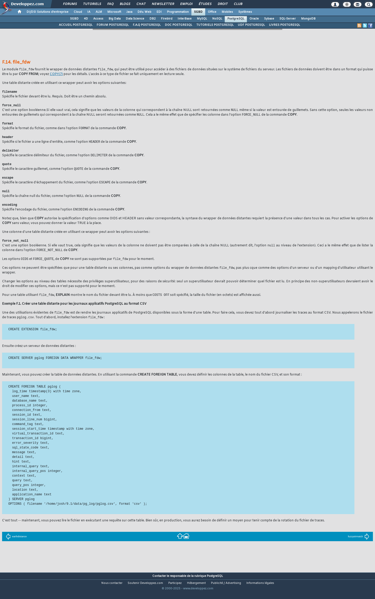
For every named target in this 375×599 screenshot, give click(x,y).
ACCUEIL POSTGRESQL (75, 25)
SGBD (198, 12)
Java (129, 12)
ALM (99, 12)
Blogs (124, 4)
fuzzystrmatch (358, 543)
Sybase (269, 19)
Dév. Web (144, 12)
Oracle (254, 19)
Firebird (166, 19)
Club (237, 4)
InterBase (185, 19)
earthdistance (16, 543)
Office (212, 12)
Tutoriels (91, 4)
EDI (159, 12)
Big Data (115, 19)
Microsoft (114, 12)
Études (205, 4)
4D (86, 19)
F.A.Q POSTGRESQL (147, 25)
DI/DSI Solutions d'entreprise (47, 12)
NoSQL (217, 19)
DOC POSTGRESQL (178, 25)
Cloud (78, 12)
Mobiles (227, 12)
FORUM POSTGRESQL (113, 25)
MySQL (202, 19)
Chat (141, 4)
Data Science (135, 19)
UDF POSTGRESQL (251, 25)
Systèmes (245, 12)
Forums (69, 4)
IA (88, 12)
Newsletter (162, 4)
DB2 (152, 19)
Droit (222, 4)
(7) (56, 74)
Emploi (186, 4)
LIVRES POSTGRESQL (284, 25)
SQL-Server (287, 19)
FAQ (110, 4)
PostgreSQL (235, 19)
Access (98, 19)
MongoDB (308, 19)
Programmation (178, 12)
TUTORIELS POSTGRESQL (215, 25)
